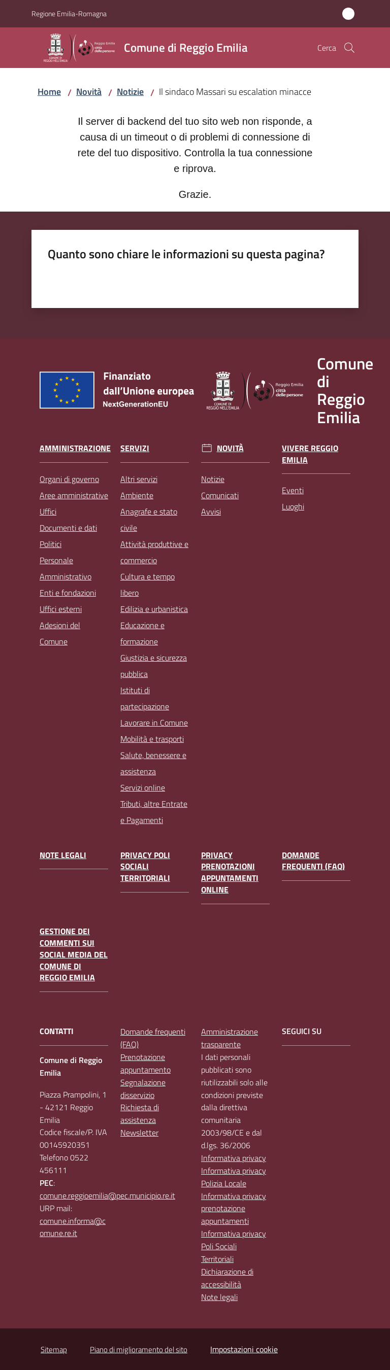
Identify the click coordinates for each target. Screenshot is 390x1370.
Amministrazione (75, 448)
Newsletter (139, 1132)
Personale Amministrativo (65, 568)
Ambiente (136, 495)
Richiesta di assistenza (139, 1113)
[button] (349, 48)
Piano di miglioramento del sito (138, 1349)
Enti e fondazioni (68, 593)
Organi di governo (69, 479)
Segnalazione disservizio (143, 1088)
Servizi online (142, 787)
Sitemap (54, 1349)
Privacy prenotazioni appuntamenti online (229, 872)
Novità (89, 91)
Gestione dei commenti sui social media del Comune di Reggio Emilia (74, 954)
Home (49, 91)
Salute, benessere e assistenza (153, 763)
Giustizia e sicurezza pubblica (153, 666)
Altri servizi (138, 479)
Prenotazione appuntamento (145, 1063)
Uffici (48, 511)
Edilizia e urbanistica (154, 609)
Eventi (293, 490)
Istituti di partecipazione (144, 698)
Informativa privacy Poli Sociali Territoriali (233, 1246)
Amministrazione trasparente (229, 1037)
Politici (50, 544)
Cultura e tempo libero (147, 584)
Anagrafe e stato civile (148, 519)
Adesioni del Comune (60, 633)
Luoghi (293, 506)
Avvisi (211, 511)
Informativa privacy (233, 1158)
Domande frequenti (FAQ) (313, 861)
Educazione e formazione (142, 633)
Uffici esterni (61, 609)
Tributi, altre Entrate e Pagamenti (153, 812)
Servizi (134, 448)
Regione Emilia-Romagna (69, 13)
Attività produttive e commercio (154, 552)
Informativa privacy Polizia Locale (233, 1176)
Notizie (130, 91)
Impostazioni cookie (244, 1349)
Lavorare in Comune (154, 722)
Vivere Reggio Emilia (310, 454)
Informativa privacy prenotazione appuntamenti (233, 1208)
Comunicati (220, 495)
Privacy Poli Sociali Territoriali (145, 866)
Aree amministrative (74, 495)
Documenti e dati (68, 528)
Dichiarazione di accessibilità (227, 1277)
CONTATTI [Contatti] (57, 1031)
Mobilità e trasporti (152, 739)
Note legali (63, 855)
